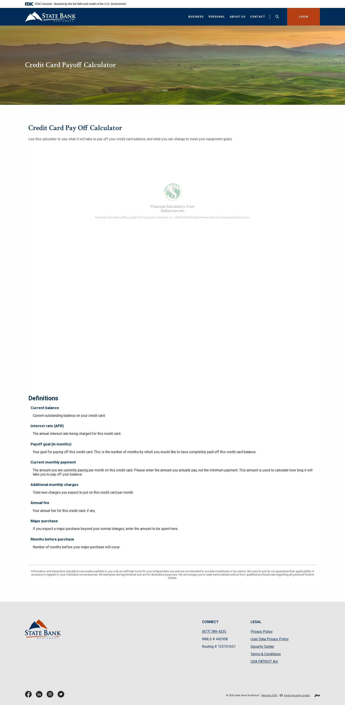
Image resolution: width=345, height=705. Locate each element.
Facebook (29, 696)
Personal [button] (217, 16)
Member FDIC (269, 695)
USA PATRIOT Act (264, 661)
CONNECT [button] (210, 622)
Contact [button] (257, 16)
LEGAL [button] (256, 622)
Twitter (62, 696)
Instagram (51, 696)
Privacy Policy (262, 631)
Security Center (262, 646)
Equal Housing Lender (297, 695)
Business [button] (196, 16)
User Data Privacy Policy (270, 639)
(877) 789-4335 (214, 631)
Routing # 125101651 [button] (219, 646)
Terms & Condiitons (266, 654)
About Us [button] (237, 16)
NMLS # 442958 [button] (215, 639)
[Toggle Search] (277, 16)
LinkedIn (40, 696)
